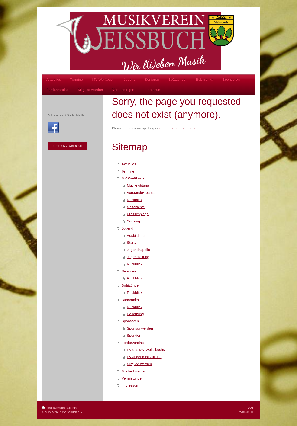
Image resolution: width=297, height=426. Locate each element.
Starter (132, 242)
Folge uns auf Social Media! (66, 115)
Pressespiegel (138, 214)
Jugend (127, 228)
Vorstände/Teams (141, 193)
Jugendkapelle (138, 250)
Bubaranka (130, 300)
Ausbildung (136, 235)
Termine (128, 171)
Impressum (130, 385)
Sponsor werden (140, 328)
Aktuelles (129, 164)
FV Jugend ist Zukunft (144, 357)
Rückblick (134, 200)
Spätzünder (131, 285)
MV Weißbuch (133, 178)
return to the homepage (178, 128)
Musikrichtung (138, 185)
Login (251, 407)
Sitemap (72, 408)
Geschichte (136, 207)
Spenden (134, 335)
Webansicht (247, 411)
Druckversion (53, 408)
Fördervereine (133, 343)
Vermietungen (133, 378)
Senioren (129, 271)
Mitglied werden (139, 364)
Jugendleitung (138, 257)
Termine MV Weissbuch (67, 145)
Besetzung (135, 314)
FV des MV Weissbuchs (146, 350)
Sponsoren (130, 321)
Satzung (133, 221)
